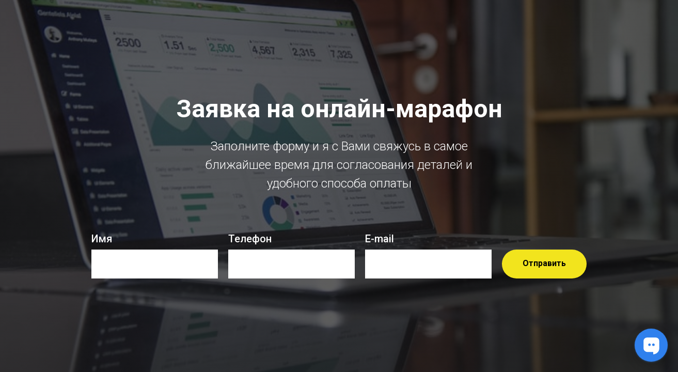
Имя (101, 239)
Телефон (250, 239)
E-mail (379, 239)
